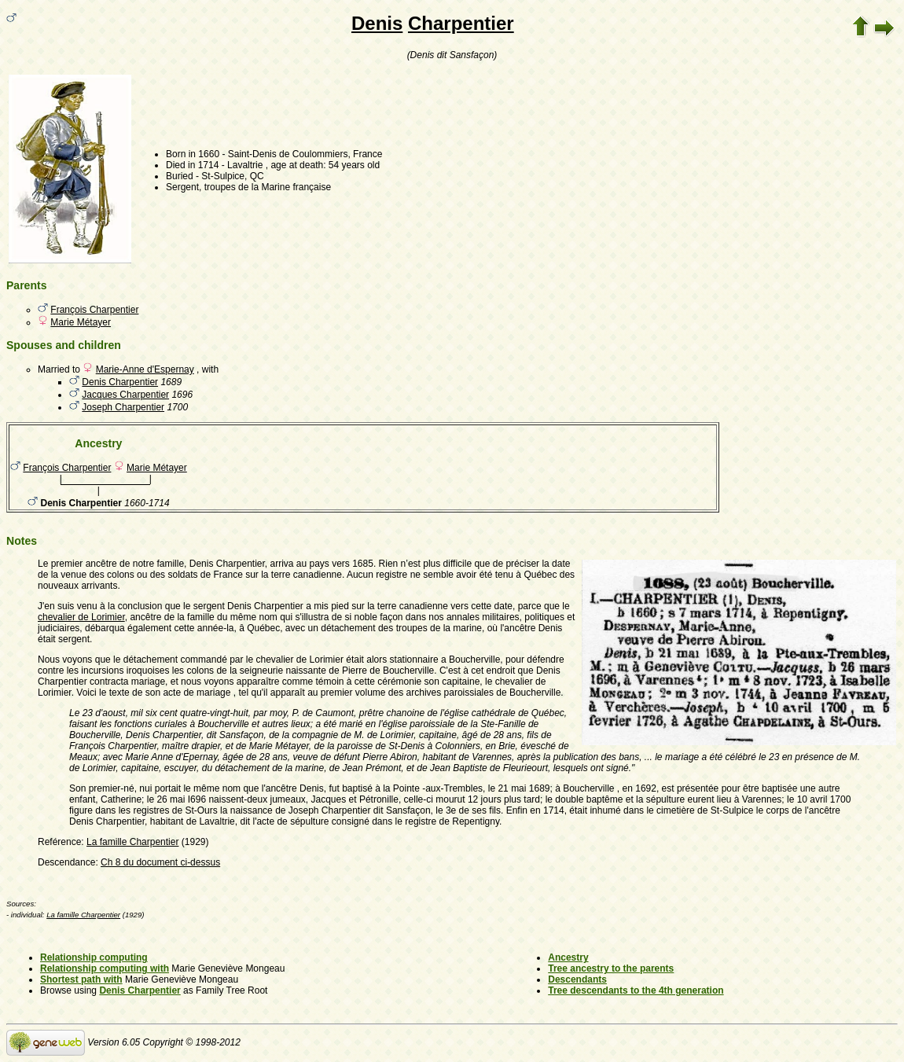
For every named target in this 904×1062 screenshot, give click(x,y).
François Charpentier (94, 309)
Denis (376, 23)
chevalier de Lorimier (81, 617)
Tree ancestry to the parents (611, 968)
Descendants (577, 979)
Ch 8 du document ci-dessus (160, 862)
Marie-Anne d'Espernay (145, 369)
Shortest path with (81, 979)
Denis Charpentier (120, 382)
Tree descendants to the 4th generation (635, 990)
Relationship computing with (104, 968)
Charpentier (461, 23)
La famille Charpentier (132, 841)
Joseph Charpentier (123, 407)
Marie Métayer (80, 322)
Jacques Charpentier (125, 394)
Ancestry (568, 957)
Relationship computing (94, 957)
